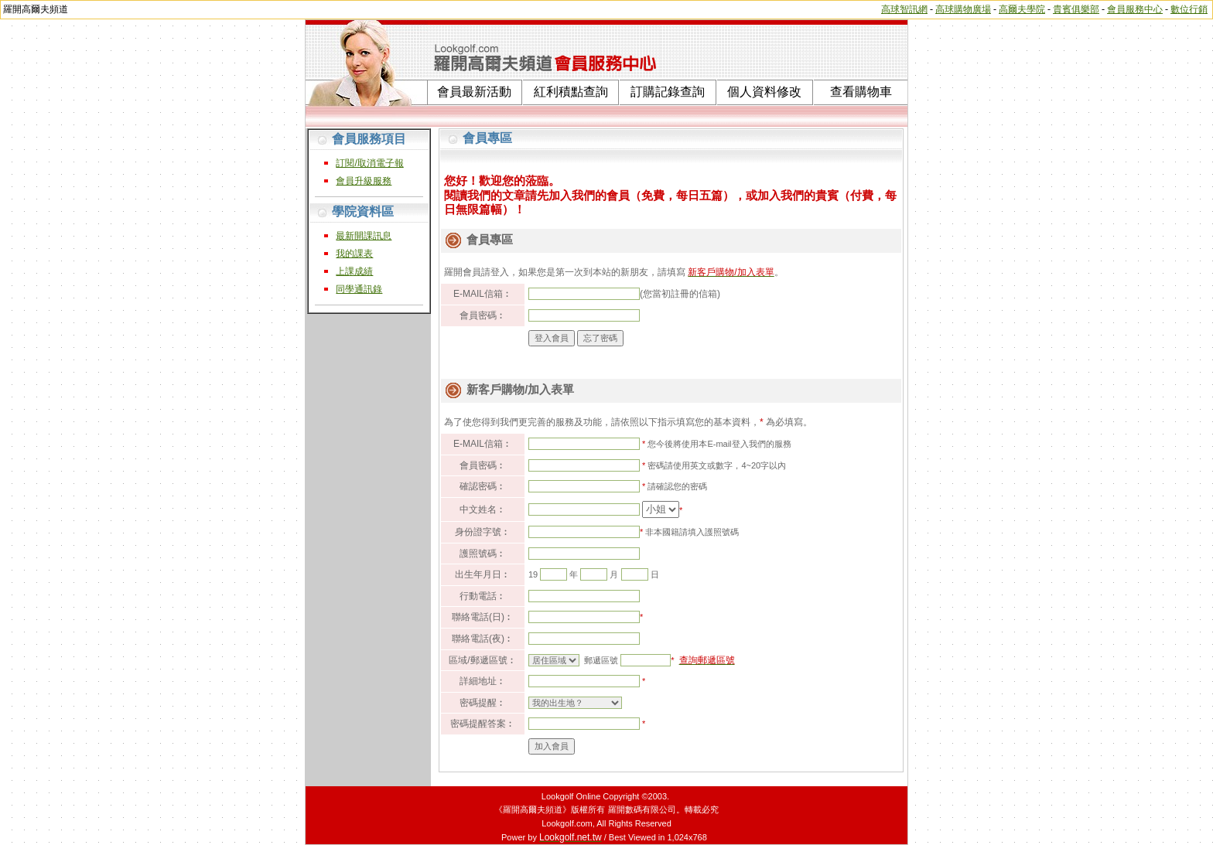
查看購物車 (861, 91)
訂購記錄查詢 (667, 91)
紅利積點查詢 (571, 91)
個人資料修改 (764, 91)
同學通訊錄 (359, 289)
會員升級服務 (363, 180)
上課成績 (354, 271)
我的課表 (354, 253)
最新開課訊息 (363, 235)
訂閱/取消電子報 (369, 163)
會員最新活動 (474, 91)
